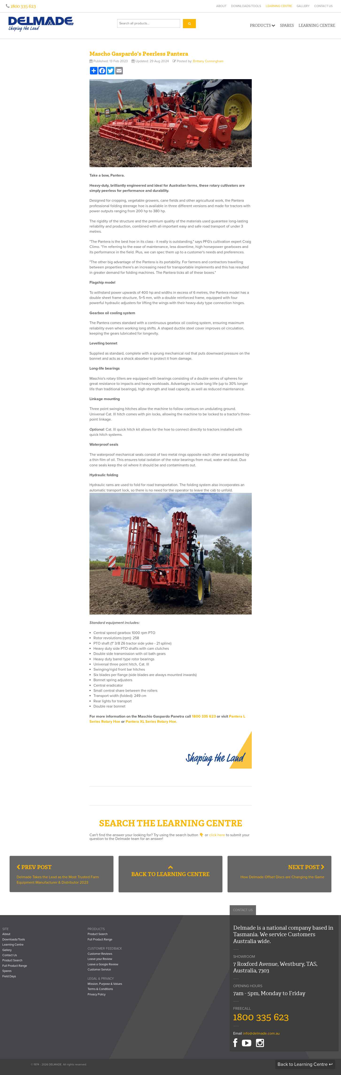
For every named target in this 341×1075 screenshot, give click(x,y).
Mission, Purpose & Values (105, 984)
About (221, 6)
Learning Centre (279, 6)
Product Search (12, 960)
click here (217, 835)
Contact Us (323, 6)
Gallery (303, 6)
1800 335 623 (23, 6)
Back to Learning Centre (170, 871)
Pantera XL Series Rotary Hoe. (151, 721)
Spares (287, 25)
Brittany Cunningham (208, 61)
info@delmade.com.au (261, 1033)
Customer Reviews (100, 954)
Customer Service (99, 969)
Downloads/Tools (246, 6)
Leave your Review (100, 959)
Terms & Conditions (100, 989)
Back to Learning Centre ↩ (305, 1064)
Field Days (9, 976)
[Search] (189, 23)
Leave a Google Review (103, 964)
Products (262, 25)
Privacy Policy (96, 994)
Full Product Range (14, 966)
